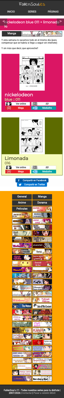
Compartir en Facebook (34, 180)
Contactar (27, 393)
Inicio (11, 11)
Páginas (53, 11)
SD (46, 103)
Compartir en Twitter (34, 184)
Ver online (21, 103)
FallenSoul (32, 4)
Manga (11, 33)
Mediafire (47, 108)
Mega (21, 108)
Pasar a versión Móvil (44, 393)
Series (32, 11)
